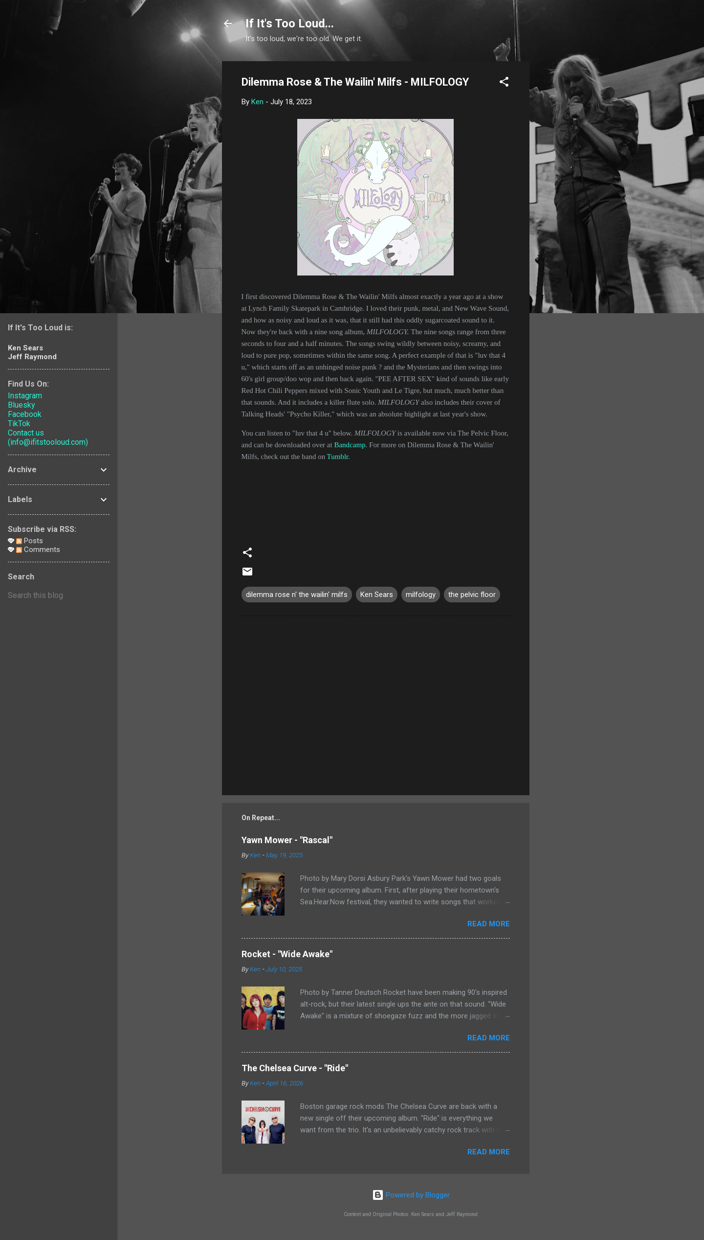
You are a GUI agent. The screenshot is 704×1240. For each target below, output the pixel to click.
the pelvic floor (472, 594)
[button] (504, 83)
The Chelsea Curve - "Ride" (295, 1068)
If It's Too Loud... (289, 23)
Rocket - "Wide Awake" (287, 954)
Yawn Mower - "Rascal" (287, 840)
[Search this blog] (59, 595)
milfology (421, 594)
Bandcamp (349, 445)
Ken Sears (376, 594)
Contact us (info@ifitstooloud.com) (48, 437)
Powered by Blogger (411, 1195)
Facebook (25, 414)
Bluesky (21, 405)
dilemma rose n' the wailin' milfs (297, 594)
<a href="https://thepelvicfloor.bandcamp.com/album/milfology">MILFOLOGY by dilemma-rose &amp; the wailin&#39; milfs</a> (376, 499)
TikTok (19, 423)
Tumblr (338, 456)
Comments (38, 549)
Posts (29, 540)
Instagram (25, 395)
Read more (488, 923)
